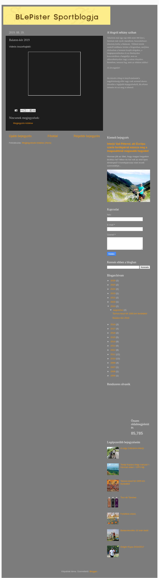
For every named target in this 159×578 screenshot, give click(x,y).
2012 (113, 350)
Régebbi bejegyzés (87, 136)
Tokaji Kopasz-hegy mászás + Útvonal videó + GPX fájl (134, 465)
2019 (113, 306)
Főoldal (53, 136)
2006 (113, 371)
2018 (113, 324)
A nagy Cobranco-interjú (132, 448)
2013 (113, 346)
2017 (113, 328)
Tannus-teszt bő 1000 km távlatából (130, 313)
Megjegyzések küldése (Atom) (36, 143)
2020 (113, 302)
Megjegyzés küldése (23, 123)
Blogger (93, 571)
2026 (113, 280)
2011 (113, 354)
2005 (113, 375)
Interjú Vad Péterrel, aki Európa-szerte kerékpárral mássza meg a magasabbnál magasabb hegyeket (128, 147)
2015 (113, 337)
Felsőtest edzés (128, 514)
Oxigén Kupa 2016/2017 (132, 547)
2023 (113, 293)
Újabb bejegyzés (20, 136)
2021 (113, 297)
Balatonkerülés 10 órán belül (134, 530)
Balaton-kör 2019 (121, 318)
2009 (113, 363)
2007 (113, 367)
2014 (113, 341)
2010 (113, 358)
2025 (113, 285)
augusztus (118, 310)
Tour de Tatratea (128, 497)
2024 (113, 289)
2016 (113, 333)
